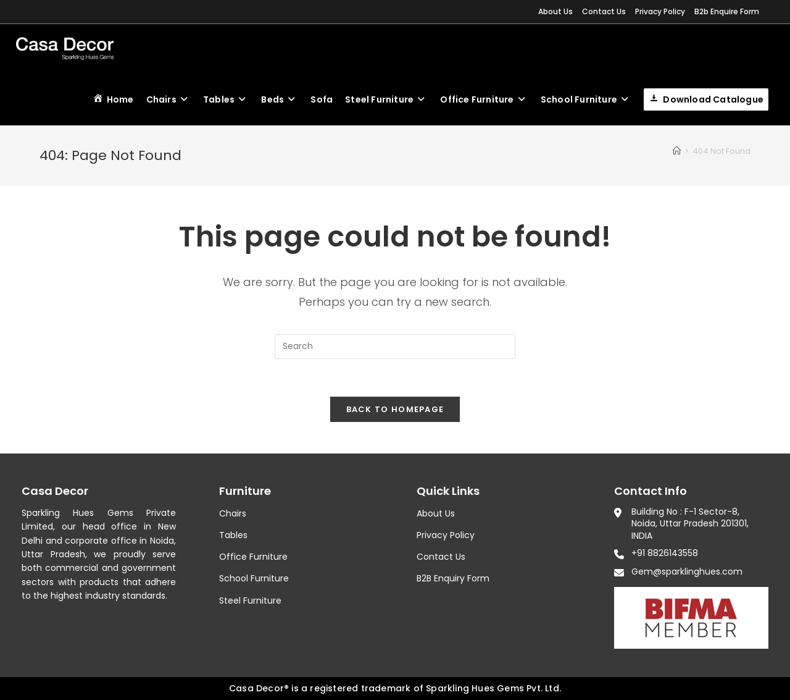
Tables (233, 535)
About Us (555, 11)
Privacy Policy (660, 11)
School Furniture (254, 578)
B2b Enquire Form (726, 11)
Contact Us (604, 11)
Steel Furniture (250, 600)
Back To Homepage (395, 409)
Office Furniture (253, 556)
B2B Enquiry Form (453, 578)
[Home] (677, 151)
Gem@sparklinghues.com (686, 571)
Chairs (232, 513)
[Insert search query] (395, 346)
